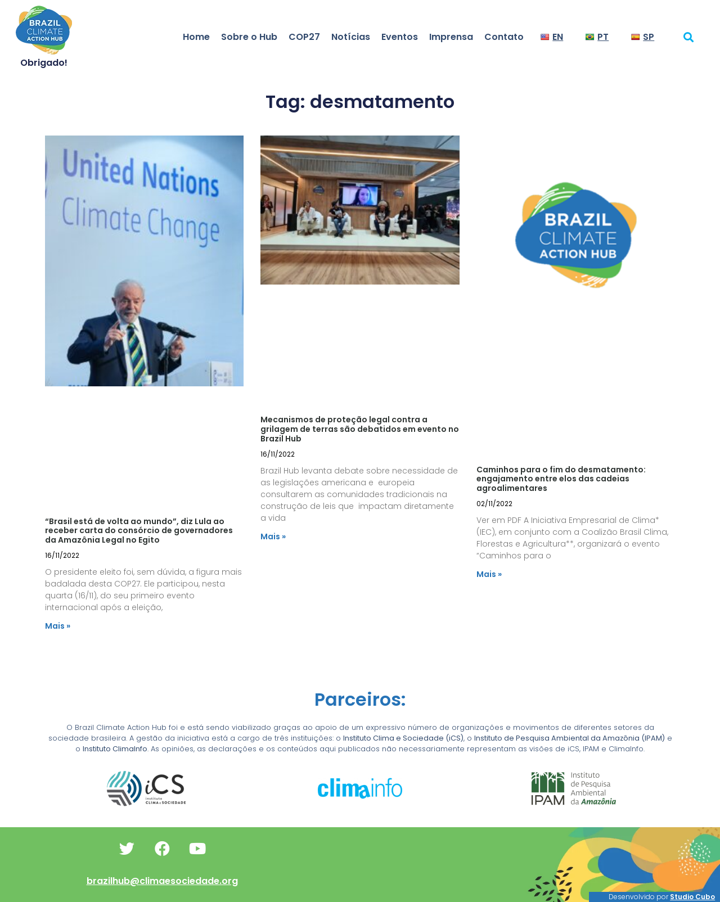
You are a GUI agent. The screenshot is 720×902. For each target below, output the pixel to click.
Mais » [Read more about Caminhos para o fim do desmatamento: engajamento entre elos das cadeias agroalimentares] (489, 574)
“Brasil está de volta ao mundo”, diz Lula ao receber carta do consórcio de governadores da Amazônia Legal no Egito (139, 531)
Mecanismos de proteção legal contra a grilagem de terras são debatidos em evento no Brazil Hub (359, 429)
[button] (689, 37)
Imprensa (451, 36)
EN (552, 36)
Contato (504, 36)
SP (642, 36)
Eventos (399, 36)
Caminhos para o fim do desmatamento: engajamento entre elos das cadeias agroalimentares (561, 479)
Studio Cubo (692, 896)
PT (597, 36)
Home (196, 36)
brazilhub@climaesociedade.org (162, 880)
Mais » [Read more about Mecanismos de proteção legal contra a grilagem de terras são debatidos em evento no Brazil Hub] (273, 536)
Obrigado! (44, 62)
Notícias (350, 36)
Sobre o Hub (249, 36)
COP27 (304, 36)
